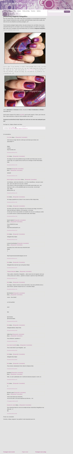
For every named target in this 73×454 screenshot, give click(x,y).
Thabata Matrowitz (11, 271)
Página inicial (25, 451)
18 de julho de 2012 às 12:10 (12, 230)
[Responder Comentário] (21, 137)
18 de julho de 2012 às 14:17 (12, 258)
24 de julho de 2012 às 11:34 (12, 379)
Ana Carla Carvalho (11, 345)
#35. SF (12, 128)
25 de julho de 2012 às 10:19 (12, 388)
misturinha (24, 128)
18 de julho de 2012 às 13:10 (12, 239)
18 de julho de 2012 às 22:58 (12, 341)
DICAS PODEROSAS (15, 3)
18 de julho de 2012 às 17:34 (12, 278)
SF (26, 128)
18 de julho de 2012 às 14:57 (12, 267)
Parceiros (33, 11)
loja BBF (22, 114)
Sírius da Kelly (31, 69)
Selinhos (39, 11)
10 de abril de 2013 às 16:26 (12, 413)
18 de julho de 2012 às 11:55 (12, 202)
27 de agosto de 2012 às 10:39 (12, 401)
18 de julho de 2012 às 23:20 (12, 350)
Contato (19, 11)
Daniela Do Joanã (11, 405)
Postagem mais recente (9, 451)
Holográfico (16, 128)
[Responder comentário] (17, 168)
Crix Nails (9, 137)
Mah (8, 156)
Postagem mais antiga (40, 451)
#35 (9, 128)
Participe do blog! (12, 11)
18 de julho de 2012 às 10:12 (12, 152)
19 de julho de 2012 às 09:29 (12, 359)
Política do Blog (25, 11)
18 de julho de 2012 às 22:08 (12, 321)
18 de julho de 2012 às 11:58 (12, 216)
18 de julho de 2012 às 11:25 (12, 164)
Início (5, 11)
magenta (20, 128)
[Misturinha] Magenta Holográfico (15, 16)
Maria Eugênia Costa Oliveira (14, 179)
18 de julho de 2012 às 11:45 (12, 175)
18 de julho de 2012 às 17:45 (12, 289)
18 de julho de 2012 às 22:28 (12, 330)
